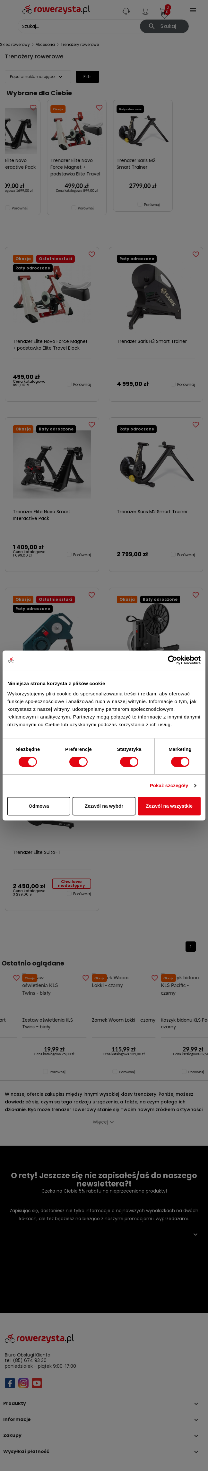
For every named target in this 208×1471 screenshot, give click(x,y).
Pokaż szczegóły (169, 785)
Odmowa (39, 806)
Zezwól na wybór (104, 806)
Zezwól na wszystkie (169, 806)
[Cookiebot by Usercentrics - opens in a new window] (172, 660)
